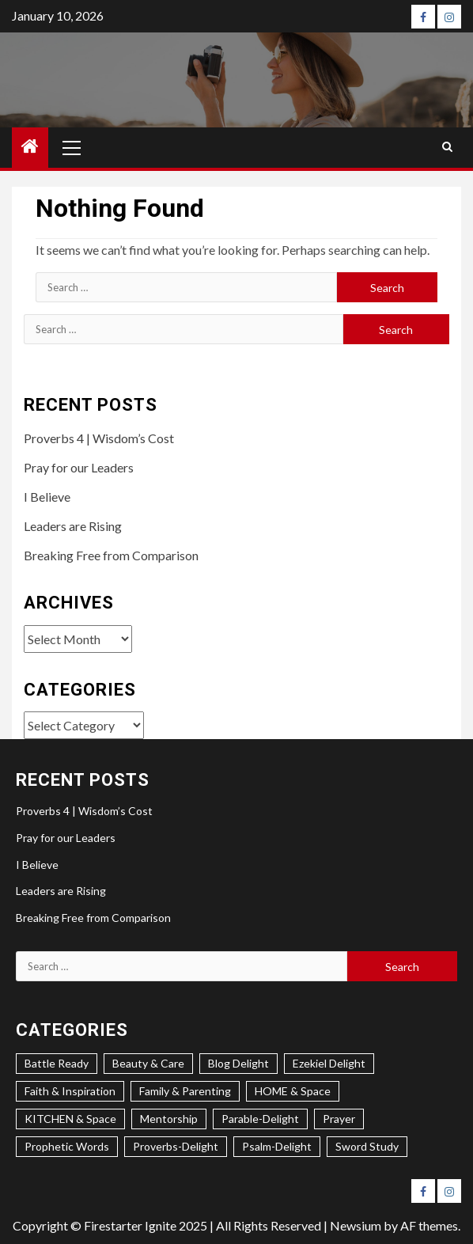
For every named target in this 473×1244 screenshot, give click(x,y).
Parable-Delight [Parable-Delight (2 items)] (260, 1118)
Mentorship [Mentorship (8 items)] (169, 1118)
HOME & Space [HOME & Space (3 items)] (293, 1091)
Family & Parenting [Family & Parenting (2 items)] (185, 1091)
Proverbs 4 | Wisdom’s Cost (99, 438)
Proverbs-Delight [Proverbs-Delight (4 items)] (175, 1146)
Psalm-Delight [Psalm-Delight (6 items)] (277, 1146)
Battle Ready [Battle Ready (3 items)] (57, 1063)
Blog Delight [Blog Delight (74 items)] (238, 1063)
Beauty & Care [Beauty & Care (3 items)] (148, 1063)
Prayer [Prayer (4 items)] (339, 1118)
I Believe (47, 496)
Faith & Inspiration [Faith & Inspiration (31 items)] (70, 1091)
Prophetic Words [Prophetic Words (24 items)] (67, 1146)
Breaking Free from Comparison (111, 555)
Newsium (355, 1225)
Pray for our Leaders (79, 467)
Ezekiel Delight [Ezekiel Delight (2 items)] (329, 1063)
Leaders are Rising (73, 525)
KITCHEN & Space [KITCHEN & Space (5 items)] (70, 1118)
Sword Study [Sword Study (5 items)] (367, 1146)
